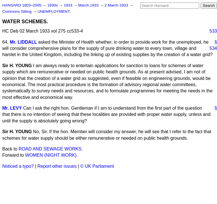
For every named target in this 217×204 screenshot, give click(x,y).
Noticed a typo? (18, 166)
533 (213, 31)
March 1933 (89, 5)
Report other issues (57, 166)
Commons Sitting (17, 11)
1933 (68, 5)
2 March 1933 (117, 5)
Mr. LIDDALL (23, 42)
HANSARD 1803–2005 (21, 5)
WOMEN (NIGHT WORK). (51, 155)
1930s (53, 5)
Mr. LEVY (12, 108)
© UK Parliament (97, 166)
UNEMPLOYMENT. (54, 11)
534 (213, 48)
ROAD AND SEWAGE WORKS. (51, 148)
